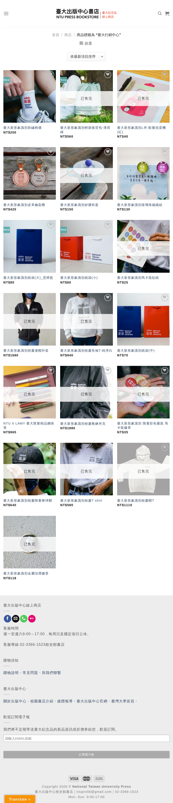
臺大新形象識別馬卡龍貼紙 (138, 277)
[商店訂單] (86, 56)
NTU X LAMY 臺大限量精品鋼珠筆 (28, 425)
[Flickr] (32, 619)
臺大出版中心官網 (92, 701)
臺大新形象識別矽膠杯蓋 (79, 205)
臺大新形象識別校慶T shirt (81, 500)
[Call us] (23, 619)
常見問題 (30, 673)
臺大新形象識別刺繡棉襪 (22, 127)
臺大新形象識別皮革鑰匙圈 (24, 205)
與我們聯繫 (51, 673)
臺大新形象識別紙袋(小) (79, 277)
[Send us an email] (15, 619)
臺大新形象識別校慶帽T (135, 500)
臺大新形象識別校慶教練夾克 (82, 423)
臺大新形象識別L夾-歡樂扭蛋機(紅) (141, 130)
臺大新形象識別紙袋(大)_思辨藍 (28, 277)
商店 (68, 35)
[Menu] (6, 13)
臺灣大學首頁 (122, 701)
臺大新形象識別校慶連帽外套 (26, 350)
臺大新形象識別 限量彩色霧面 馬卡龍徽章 (142, 425)
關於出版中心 (15, 701)
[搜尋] (160, 13)
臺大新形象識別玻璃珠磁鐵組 (139, 205)
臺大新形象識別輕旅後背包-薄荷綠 (85, 130)
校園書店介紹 (42, 701)
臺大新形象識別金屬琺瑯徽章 (26, 573)
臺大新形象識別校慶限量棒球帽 (27, 500)
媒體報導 (65, 701)
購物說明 (11, 673)
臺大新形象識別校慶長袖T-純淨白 (86, 350)
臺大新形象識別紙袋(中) (136, 350)
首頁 (55, 35)
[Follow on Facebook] (7, 619)
